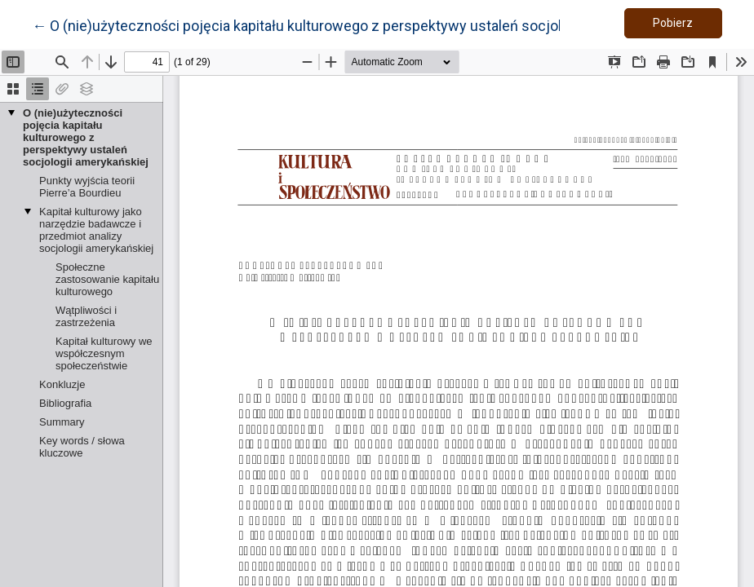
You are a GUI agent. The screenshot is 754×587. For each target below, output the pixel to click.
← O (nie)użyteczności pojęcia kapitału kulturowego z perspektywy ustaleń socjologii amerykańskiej (357, 24)
